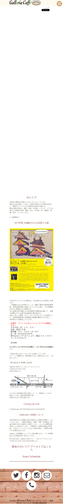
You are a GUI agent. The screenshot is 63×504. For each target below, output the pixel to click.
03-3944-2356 (20, 369)
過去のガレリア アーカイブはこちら (31, 448)
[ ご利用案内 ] (14, 217)
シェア (46, 8)
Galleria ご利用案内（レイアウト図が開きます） (27, 433)
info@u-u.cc (17, 371)
